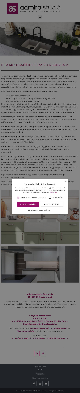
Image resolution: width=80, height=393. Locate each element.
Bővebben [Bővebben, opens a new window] (53, 192)
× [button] (65, 181)
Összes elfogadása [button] (28, 204)
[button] (40, 210)
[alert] (40, 196)
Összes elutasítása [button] (52, 204)
